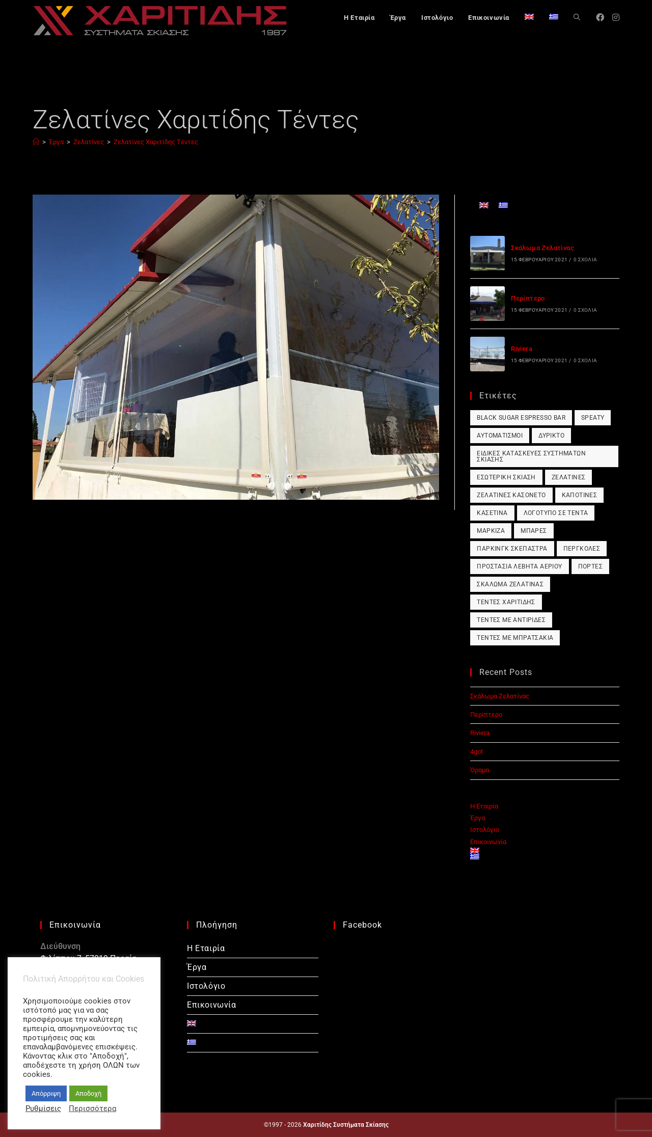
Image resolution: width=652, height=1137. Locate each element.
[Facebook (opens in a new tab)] (600, 17)
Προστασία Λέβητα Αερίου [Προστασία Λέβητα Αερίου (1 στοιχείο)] (519, 566)
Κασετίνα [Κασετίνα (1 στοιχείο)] (492, 513)
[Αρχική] (36, 142)
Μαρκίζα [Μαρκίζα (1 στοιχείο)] (491, 530)
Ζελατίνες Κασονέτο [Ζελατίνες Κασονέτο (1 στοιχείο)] (511, 495)
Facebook (362, 925)
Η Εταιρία (484, 806)
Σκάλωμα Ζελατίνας (542, 248)
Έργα (477, 818)
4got (476, 751)
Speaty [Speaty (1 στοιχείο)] (592, 417)
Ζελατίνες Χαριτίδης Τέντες (156, 142)
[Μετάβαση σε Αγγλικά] (529, 18)
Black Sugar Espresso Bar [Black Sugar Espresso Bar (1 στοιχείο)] (521, 417)
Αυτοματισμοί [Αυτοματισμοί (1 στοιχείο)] (500, 435)
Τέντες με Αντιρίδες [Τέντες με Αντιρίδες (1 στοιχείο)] (511, 620)
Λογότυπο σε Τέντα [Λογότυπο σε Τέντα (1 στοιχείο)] (556, 513)
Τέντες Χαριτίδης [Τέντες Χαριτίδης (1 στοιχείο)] (506, 602)
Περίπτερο (528, 298)
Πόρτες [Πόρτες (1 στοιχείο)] (590, 566)
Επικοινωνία (488, 842)
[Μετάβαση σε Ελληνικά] (503, 205)
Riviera (521, 349)
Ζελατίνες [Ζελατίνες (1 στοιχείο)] (569, 477)
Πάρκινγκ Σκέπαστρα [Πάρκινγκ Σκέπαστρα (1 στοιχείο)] (512, 548)
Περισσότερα (92, 1108)
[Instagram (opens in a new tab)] (615, 17)
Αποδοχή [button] (88, 1093)
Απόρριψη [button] (46, 1093)
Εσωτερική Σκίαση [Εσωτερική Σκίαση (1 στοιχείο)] (506, 477)
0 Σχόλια (585, 259)
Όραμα (479, 770)
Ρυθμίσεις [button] (43, 1108)
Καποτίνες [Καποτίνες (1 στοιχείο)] (579, 495)
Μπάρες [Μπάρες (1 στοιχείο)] (534, 530)
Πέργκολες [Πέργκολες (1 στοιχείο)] (582, 548)
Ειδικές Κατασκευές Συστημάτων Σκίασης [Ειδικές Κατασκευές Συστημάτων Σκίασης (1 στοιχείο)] (531, 456)
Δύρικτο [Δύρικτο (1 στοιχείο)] (551, 435)
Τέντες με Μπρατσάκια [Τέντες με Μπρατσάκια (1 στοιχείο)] (515, 637)
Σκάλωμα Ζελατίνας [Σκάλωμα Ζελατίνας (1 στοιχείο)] (510, 584)
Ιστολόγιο (484, 829)
